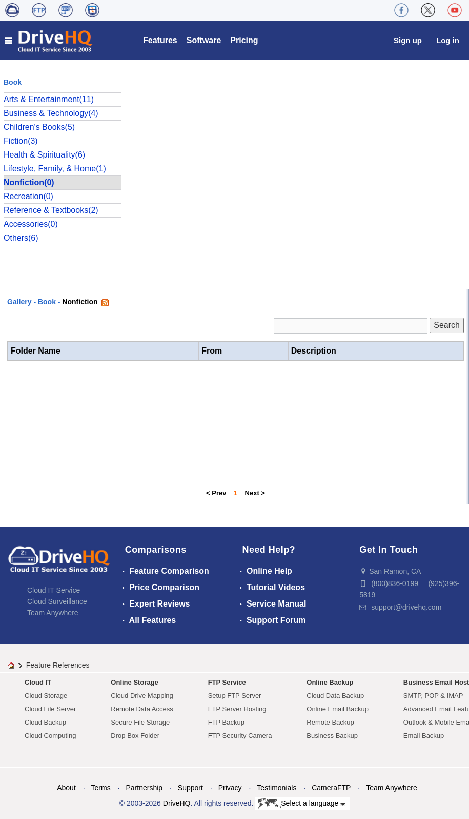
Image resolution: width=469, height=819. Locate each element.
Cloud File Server (50, 709)
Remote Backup (330, 722)
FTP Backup (226, 722)
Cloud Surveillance (57, 601)
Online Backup (330, 682)
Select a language (301, 803)
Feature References (58, 665)
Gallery (19, 302)
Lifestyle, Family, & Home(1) (55, 168)
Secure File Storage (140, 722)
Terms (101, 788)
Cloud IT (38, 682)
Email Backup (423, 735)
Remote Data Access (142, 709)
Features (160, 40)
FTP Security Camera (240, 735)
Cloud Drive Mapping (142, 695)
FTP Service (227, 682)
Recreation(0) (28, 196)
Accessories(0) (31, 224)
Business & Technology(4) (51, 113)
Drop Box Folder (135, 735)
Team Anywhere (52, 613)
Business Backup (332, 735)
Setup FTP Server (234, 695)
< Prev (216, 493)
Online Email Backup (338, 709)
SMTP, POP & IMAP (433, 695)
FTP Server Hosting (237, 709)
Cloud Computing (50, 735)
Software (204, 40)
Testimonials (276, 788)
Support (190, 788)
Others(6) (21, 237)
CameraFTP (331, 788)
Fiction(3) (21, 140)
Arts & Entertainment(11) (49, 99)
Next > (255, 493)
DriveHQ (177, 803)
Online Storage (134, 682)
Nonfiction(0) (29, 182)
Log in (447, 40)
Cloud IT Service (53, 590)
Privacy (230, 788)
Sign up (408, 40)
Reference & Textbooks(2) (51, 210)
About (66, 788)
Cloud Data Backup (335, 695)
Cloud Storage (46, 695)
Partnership (144, 788)
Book (47, 302)
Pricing (244, 40)
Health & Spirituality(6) (44, 154)
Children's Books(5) (39, 127)
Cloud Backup (45, 722)
